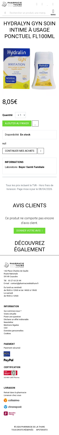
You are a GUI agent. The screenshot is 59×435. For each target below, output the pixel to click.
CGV (6, 328)
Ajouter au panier (17, 123)
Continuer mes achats (19, 150)
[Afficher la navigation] (53, 12)
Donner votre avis (29, 230)
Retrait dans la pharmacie (15, 392)
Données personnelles (13, 331)
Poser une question (12, 317)
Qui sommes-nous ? (12, 311)
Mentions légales (11, 325)
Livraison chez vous (12, 395)
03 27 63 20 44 (14, 281)
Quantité (7, 115)
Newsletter (8, 322)
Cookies (7, 333)
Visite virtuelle (10, 314)
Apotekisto (42, 430)
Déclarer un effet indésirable (16, 319)
